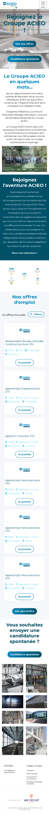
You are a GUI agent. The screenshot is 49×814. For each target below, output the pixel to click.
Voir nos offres (24, 44)
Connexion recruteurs (32, 778)
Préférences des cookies (34, 783)
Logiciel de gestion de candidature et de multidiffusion (24, 808)
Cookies (30, 770)
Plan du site (32, 774)
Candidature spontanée (24, 59)
